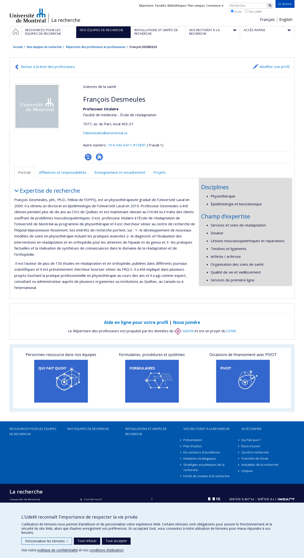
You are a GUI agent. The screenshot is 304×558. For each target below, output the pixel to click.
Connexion (214, 6)
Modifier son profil (274, 66)
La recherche (65, 20)
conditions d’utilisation (107, 550)
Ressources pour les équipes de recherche (33, 431)
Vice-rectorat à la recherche (206, 429)
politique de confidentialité (58, 550)
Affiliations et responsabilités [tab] (62, 172)
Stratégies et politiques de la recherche (203, 467)
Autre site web (99, 157)
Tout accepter (116, 541)
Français (267, 19)
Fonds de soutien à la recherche (206, 476)
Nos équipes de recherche (44, 47)
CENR (231, 330)
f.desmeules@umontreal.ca (105, 132)
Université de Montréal (28, 15)
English (285, 19)
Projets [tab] (159, 172)
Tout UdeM (253, 11)
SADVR (184, 330)
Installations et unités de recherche (146, 431)
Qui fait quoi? (93, 500)
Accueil (18, 47)
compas (247, 471)
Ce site (236, 11)
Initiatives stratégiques (199, 458)
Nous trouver (250, 446)
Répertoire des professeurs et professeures (95, 47)
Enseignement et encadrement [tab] (120, 172)
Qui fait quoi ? (251, 440)
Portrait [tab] (24, 172)
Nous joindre (186, 322)
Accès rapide (251, 429)
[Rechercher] (270, 6)
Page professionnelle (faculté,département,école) (88, 157)
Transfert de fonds (255, 458)
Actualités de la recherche (260, 464)
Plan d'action (192, 446)
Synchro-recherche (255, 452)
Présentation (192, 440)
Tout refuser (87, 541)
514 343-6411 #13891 (127, 145)
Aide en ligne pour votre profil (136, 322)
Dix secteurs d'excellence (201, 452)
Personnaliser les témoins (46, 541)
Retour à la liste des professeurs (48, 66)
